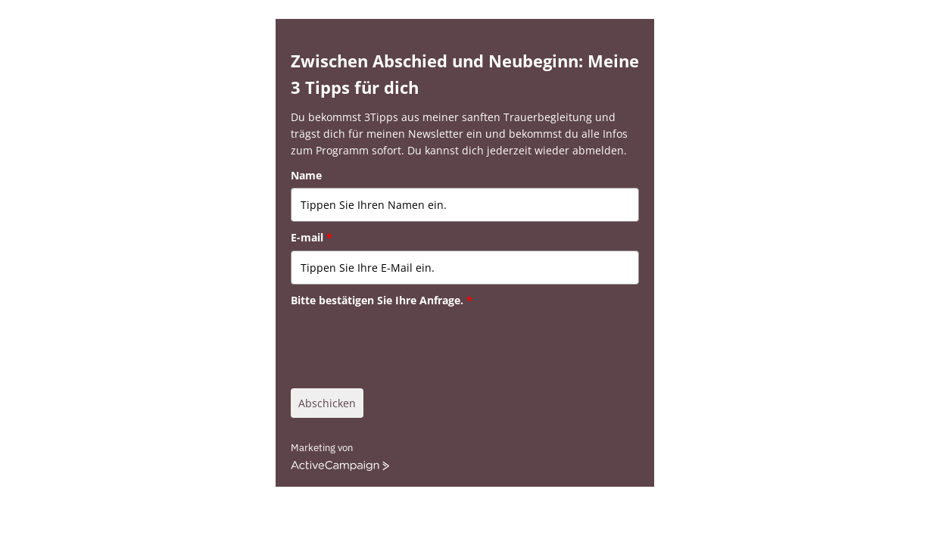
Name (306, 175)
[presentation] (406, 342)
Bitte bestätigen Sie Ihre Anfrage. (381, 300)
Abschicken (327, 403)
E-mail (311, 237)
